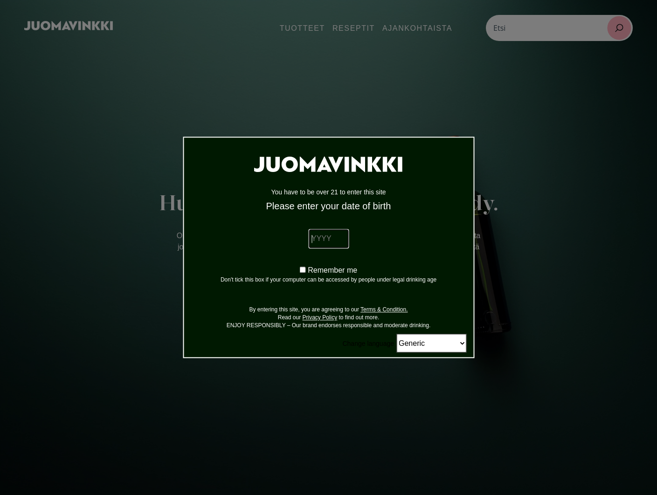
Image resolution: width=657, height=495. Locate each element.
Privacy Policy (319, 318)
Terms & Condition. (384, 310)
